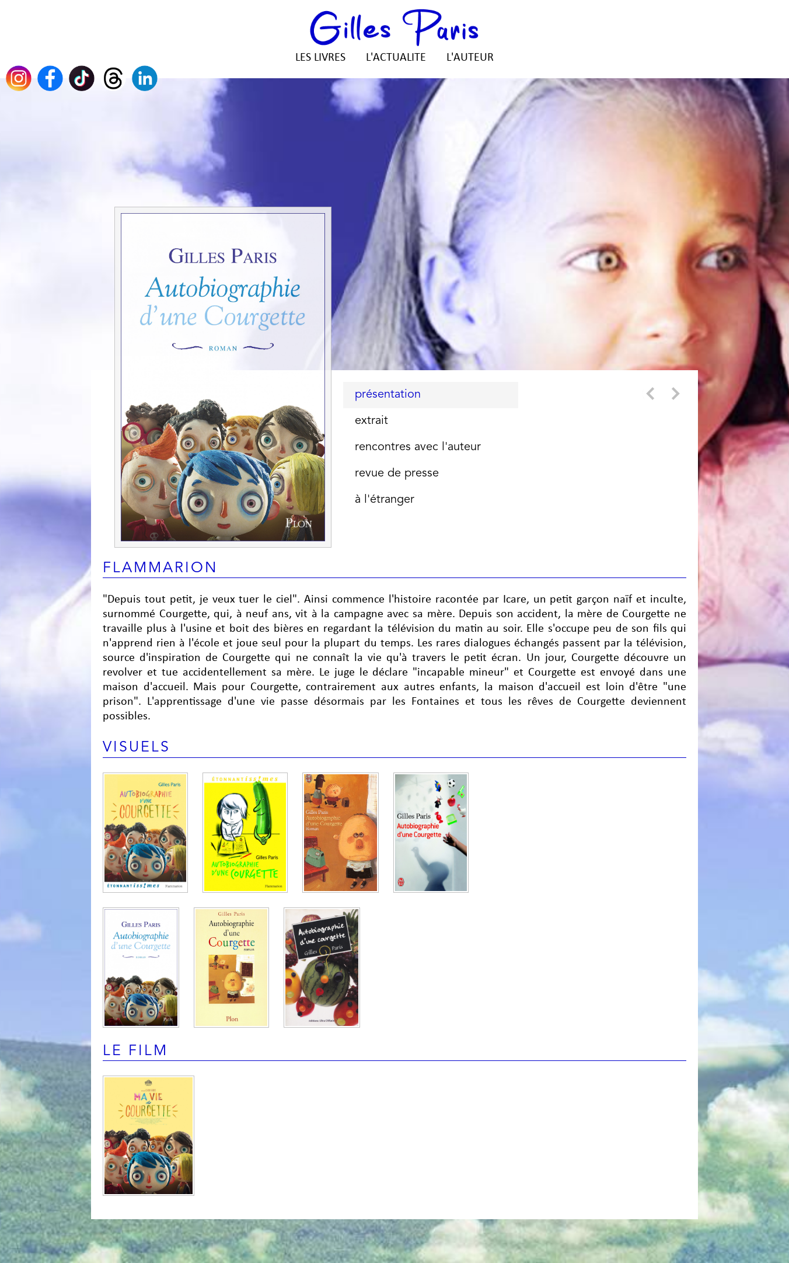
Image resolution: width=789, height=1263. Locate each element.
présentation (388, 395)
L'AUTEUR (470, 58)
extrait (371, 421)
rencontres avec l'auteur (418, 447)
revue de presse (397, 473)
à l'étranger (384, 500)
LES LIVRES (320, 58)
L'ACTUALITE (396, 58)
